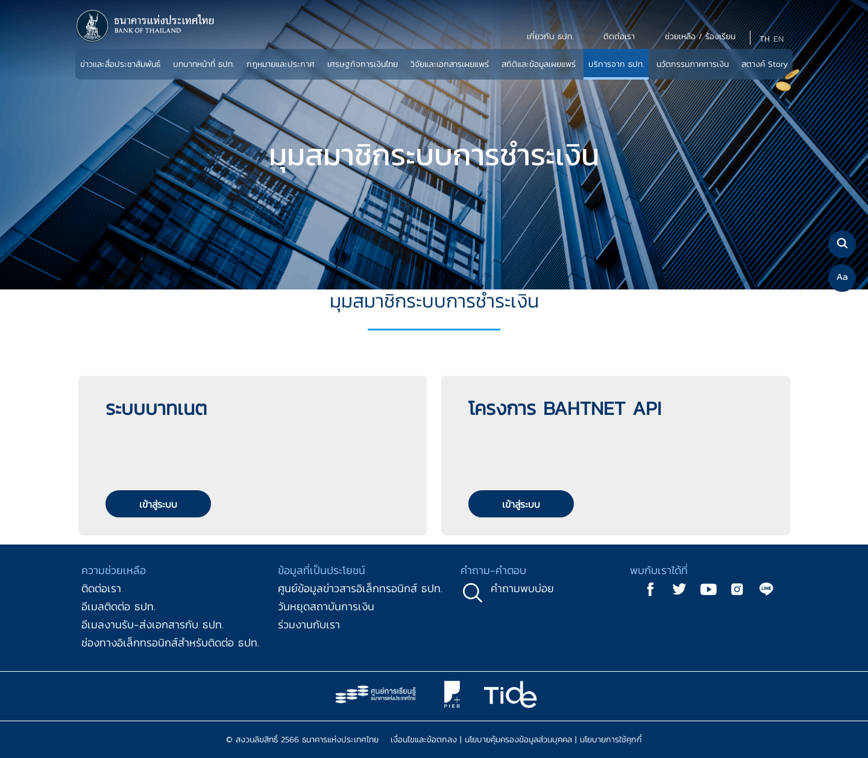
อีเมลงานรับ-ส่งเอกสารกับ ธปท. (152, 624)
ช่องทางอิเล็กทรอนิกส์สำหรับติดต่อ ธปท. (170, 642)
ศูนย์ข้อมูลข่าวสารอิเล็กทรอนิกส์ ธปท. (360, 588)
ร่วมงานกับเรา (309, 624)
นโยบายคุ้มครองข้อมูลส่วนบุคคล (518, 739)
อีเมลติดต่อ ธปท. (118, 606)
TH (765, 39)
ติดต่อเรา (101, 588)
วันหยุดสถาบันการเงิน (326, 606)
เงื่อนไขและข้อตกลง (424, 739)
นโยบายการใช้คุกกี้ (611, 739)
